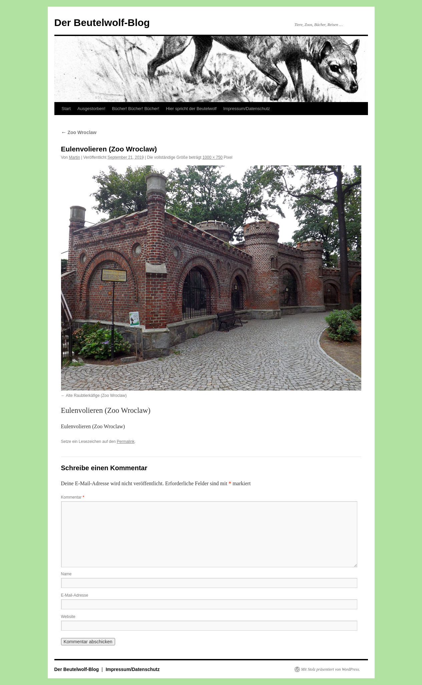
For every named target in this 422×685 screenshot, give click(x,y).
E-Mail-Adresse (74, 595)
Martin (74, 157)
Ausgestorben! (91, 108)
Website (68, 616)
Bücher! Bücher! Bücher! (135, 108)
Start (66, 108)
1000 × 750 (212, 157)
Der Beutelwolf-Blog (102, 22)
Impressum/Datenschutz (246, 108)
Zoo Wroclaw (79, 132)
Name (66, 574)
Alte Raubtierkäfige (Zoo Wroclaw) (96, 395)
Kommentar (72, 497)
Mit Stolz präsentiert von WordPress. (330, 669)
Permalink (125, 441)
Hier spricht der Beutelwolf (191, 108)
